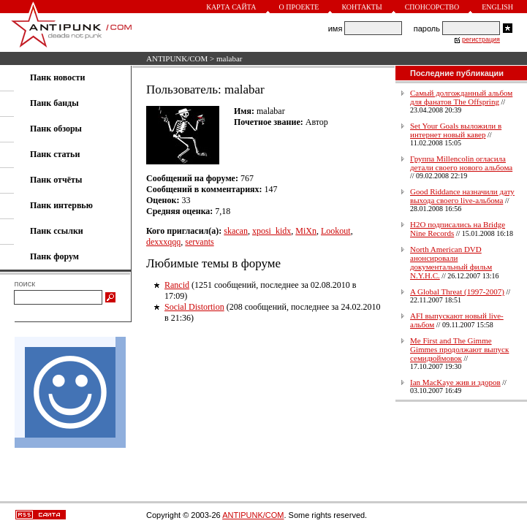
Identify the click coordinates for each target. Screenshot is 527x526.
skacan (236, 231)
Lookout (336, 231)
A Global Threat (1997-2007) (457, 291)
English (497, 7)
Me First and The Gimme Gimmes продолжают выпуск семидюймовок (459, 349)
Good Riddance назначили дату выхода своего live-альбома (462, 196)
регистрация (481, 39)
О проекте (299, 7)
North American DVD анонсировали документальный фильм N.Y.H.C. (451, 262)
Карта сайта (231, 7)
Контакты (361, 7)
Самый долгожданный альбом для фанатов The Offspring (461, 97)
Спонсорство (432, 7)
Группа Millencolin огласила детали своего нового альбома (461, 163)
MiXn (305, 231)
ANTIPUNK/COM (177, 58)
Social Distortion (194, 307)
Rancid (176, 285)
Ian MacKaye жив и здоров (455, 382)
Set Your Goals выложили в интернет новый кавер (455, 130)
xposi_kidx (271, 231)
